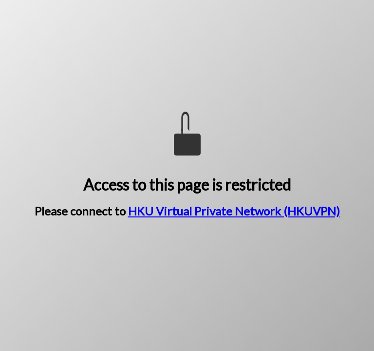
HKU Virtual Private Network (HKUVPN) (234, 211)
